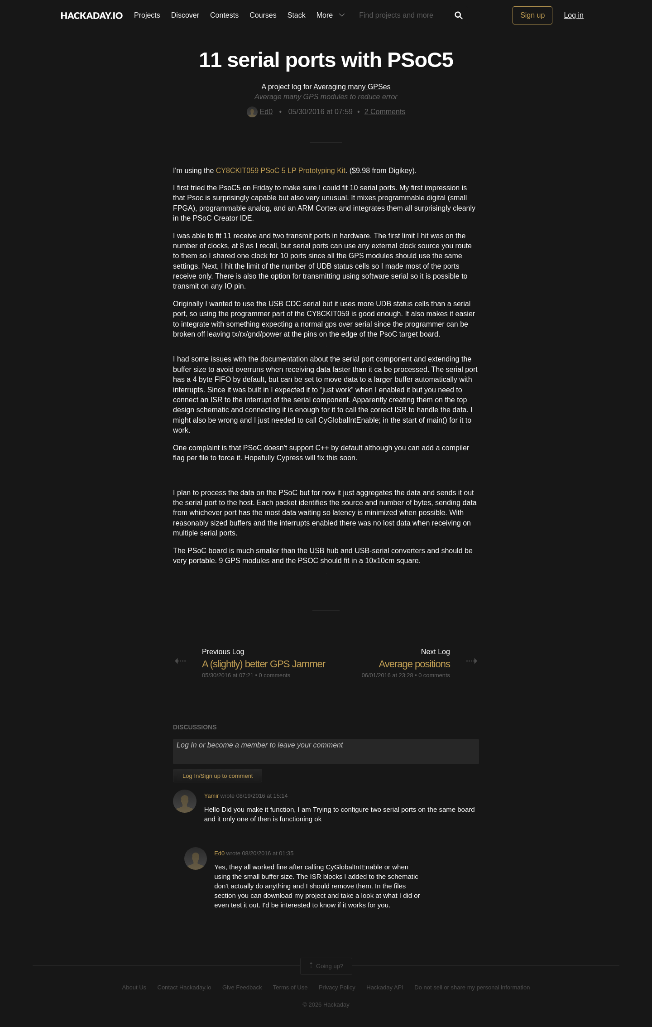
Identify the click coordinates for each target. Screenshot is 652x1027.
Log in (574, 15)
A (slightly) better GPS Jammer (263, 664)
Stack (297, 15)
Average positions (414, 664)
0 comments (275, 675)
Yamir (211, 795)
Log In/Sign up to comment (217, 775)
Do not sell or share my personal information (472, 987)
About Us (134, 987)
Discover (185, 15)
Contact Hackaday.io (184, 987)
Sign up (532, 15)
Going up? (325, 966)
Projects (147, 15)
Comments (385, 112)
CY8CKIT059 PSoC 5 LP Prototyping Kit (280, 170)
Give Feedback (242, 987)
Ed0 (260, 112)
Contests (224, 15)
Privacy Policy (337, 987)
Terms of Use (290, 987)
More (332, 15)
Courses (263, 15)
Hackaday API (384, 987)
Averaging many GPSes (351, 87)
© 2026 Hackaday (326, 1004)
